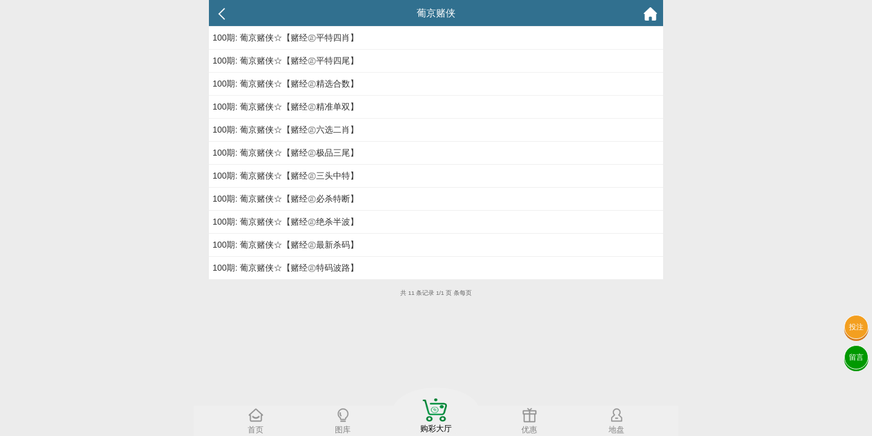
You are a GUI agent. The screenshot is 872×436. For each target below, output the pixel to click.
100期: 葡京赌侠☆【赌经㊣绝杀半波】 (285, 221)
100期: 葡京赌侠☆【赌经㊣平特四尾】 (285, 60)
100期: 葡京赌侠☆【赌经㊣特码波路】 (285, 267)
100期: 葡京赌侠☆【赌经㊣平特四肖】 (285, 37)
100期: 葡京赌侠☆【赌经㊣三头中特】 (285, 175)
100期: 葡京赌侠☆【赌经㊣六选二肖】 (285, 129)
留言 (856, 357)
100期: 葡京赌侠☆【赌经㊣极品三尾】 (285, 152)
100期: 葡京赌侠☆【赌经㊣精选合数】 (285, 83)
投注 (856, 327)
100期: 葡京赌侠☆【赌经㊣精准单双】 (285, 106)
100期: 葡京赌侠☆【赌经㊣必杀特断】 (285, 198)
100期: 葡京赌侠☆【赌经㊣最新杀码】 (285, 244)
